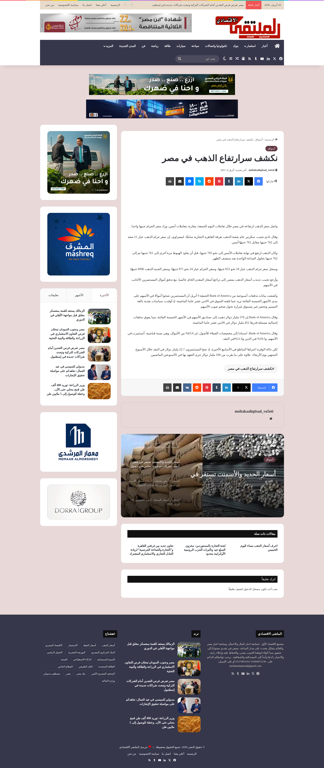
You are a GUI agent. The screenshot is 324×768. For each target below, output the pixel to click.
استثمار (251, 46)
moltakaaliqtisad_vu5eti (261, 170)
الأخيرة (104, 295)
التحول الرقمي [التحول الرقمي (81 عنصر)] (54, 652)
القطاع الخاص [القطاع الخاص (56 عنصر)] (65, 666)
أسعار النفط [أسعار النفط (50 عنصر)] (89, 645)
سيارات (181, 46)
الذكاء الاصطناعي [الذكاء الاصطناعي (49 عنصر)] (82, 659)
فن (143, 46)
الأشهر (79, 295)
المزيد (109, 46)
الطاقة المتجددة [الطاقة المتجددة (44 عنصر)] (106, 666)
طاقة (167, 46)
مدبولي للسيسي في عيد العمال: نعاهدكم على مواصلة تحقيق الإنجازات (67, 371)
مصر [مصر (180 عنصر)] (68, 673)
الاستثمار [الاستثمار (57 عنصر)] (73, 645)
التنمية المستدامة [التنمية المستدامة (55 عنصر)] (106, 659)
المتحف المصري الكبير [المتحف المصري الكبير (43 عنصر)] (103, 673)
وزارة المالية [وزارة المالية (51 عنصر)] (108, 680)
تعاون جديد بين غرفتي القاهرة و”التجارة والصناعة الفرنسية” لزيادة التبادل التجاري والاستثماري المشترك (151, 549)
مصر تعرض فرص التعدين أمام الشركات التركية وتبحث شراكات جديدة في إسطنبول (66, 352)
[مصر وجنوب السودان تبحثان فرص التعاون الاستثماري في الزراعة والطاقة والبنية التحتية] (99, 335)
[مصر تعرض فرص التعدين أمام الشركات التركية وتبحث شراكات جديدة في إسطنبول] (99, 353)
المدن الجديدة (127, 46)
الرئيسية (115, 4)
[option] (202, 475)
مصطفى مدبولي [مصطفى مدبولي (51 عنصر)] (51, 673)
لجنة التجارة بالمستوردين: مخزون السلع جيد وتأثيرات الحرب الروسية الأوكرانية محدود (204, 549)
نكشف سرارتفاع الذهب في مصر (250, 368)
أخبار (264, 46)
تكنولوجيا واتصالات (216, 46)
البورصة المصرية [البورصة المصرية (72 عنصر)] (76, 652)
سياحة (195, 46)
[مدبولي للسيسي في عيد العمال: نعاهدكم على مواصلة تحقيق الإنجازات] (99, 372)
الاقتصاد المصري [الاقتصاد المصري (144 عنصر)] (53, 645)
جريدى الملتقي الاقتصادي (133, 747)
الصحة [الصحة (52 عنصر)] (64, 659)
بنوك (236, 46)
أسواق (259, 139)
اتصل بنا (87, 4)
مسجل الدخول (252, 589)
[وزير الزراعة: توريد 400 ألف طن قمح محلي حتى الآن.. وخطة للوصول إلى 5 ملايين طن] (99, 391)
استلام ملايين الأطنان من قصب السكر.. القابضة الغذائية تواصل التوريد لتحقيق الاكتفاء (236, 472)
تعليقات (53, 295)
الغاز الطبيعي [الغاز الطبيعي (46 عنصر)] (86, 666)
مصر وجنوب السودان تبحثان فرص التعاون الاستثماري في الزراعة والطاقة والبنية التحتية (67, 334)
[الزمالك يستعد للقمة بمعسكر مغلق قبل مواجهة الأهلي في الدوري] (99, 316)
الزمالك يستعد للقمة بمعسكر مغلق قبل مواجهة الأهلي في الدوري (67, 315)
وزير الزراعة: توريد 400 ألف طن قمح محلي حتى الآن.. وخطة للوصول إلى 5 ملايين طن (66, 389)
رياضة (154, 46)
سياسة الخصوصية (68, 4)
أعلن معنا (101, 4)
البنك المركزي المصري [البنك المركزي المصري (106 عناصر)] (103, 652)
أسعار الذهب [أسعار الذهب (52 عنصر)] (108, 645)
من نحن (49, 4)
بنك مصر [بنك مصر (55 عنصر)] (81, 673)
